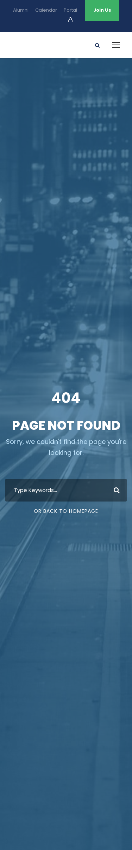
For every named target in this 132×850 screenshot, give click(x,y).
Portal (70, 10)
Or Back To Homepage (66, 511)
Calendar (46, 10)
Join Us (102, 10)
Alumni (21, 10)
